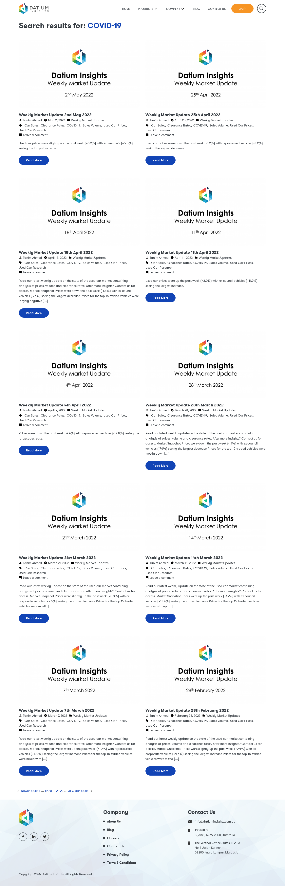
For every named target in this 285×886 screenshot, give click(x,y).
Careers (113, 838)
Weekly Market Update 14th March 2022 (184, 557)
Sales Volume (92, 125)
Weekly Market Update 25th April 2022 (182, 114)
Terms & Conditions (122, 862)
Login (242, 8)
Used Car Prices (115, 125)
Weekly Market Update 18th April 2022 (56, 252)
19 (46, 791)
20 (50, 791)
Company (173, 9)
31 (69, 791)
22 (57, 791)
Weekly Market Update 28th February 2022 (187, 710)
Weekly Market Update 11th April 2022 (182, 252)
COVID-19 (73, 125)
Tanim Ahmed (32, 120)
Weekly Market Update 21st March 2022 (57, 557)
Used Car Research (32, 130)
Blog (196, 9)
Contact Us (217, 9)
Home (126, 9)
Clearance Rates (52, 125)
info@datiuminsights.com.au (211, 821)
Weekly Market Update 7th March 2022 (56, 710)
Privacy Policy (118, 854)
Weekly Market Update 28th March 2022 (184, 405)
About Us (114, 821)
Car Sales (31, 125)
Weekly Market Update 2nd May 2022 (55, 114)
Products (146, 9)
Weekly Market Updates (87, 120)
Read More (34, 160)
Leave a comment (35, 135)
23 (62, 791)
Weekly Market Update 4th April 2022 (55, 405)
